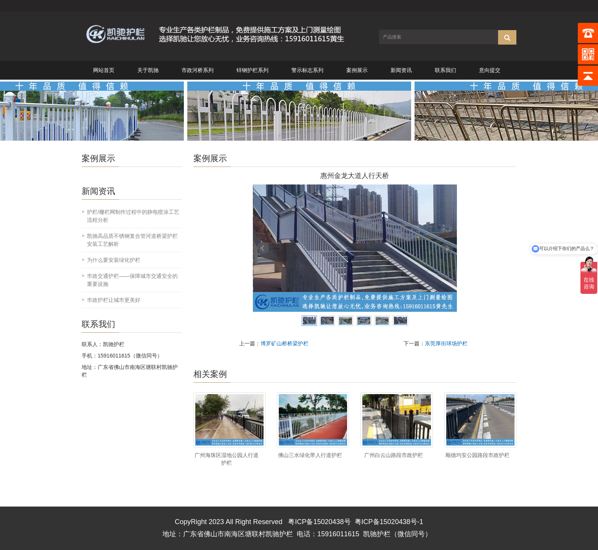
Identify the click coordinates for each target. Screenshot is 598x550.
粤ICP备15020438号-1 (389, 522)
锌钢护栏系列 (252, 70)
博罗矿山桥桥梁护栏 (284, 343)
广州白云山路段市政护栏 (393, 455)
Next (447, 248)
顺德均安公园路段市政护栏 (477, 455)
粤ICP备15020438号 (319, 522)
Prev (263, 248)
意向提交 (489, 70)
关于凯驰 (148, 70)
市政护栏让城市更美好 (113, 300)
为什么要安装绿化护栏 (113, 260)
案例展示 (357, 70)
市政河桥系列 (198, 70)
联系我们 (445, 70)
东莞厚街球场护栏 (446, 343)
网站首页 (103, 70)
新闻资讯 (401, 70)
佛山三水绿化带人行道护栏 (310, 455)
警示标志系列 (307, 70)
